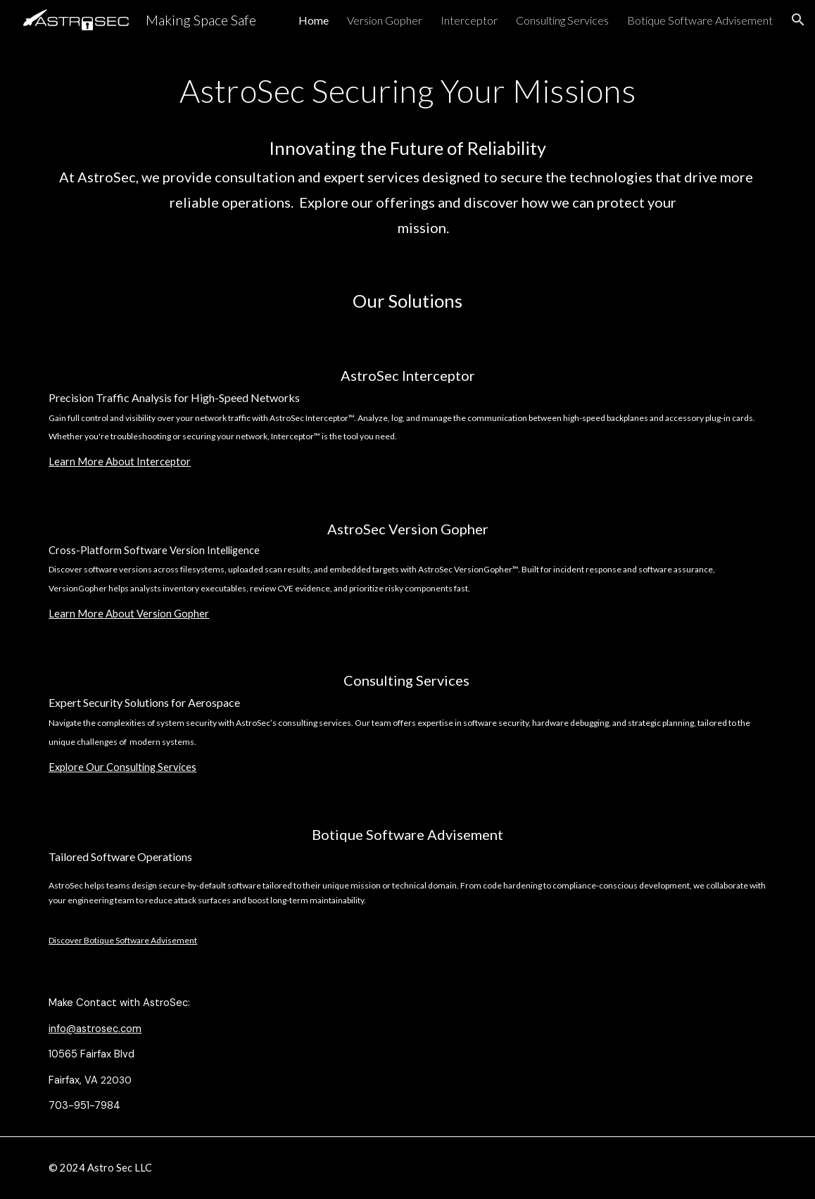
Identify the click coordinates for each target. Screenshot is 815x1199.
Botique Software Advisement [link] (700, 20)
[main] (407, 151)
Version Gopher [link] (384, 20)
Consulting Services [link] (562, 20)
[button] (798, 20)
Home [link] (313, 20)
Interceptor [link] (469, 20)
